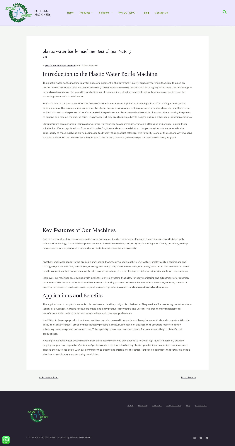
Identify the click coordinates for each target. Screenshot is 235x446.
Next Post (188, 377)
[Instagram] (194, 438)
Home (70, 12)
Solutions (105, 12)
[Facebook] (200, 438)
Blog (146, 12)
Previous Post (48, 377)
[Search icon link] (225, 12)
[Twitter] (207, 438)
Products (86, 12)
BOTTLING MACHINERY (42, 12)
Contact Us (161, 12)
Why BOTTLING (128, 12)
